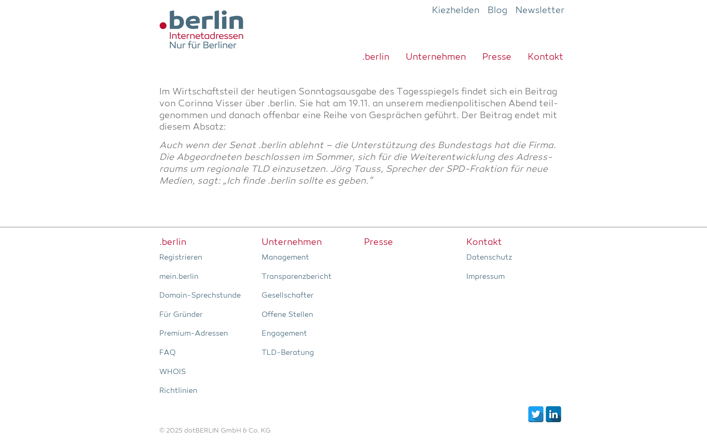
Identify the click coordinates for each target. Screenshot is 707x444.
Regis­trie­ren (180, 257)
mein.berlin (179, 276)
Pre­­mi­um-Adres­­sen (193, 333)
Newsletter (540, 10)
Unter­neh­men (436, 57)
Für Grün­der (181, 314)
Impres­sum (485, 276)
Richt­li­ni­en (178, 391)
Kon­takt (545, 57)
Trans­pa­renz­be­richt (297, 276)
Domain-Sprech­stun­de (200, 295)
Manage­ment (285, 257)
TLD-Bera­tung (288, 353)
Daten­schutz (489, 257)
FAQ (167, 353)
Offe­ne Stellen (287, 314)
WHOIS (172, 372)
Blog (497, 10)
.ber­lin (375, 57)
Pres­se (496, 57)
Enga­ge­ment (284, 333)
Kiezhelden (455, 10)
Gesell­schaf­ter (288, 295)
